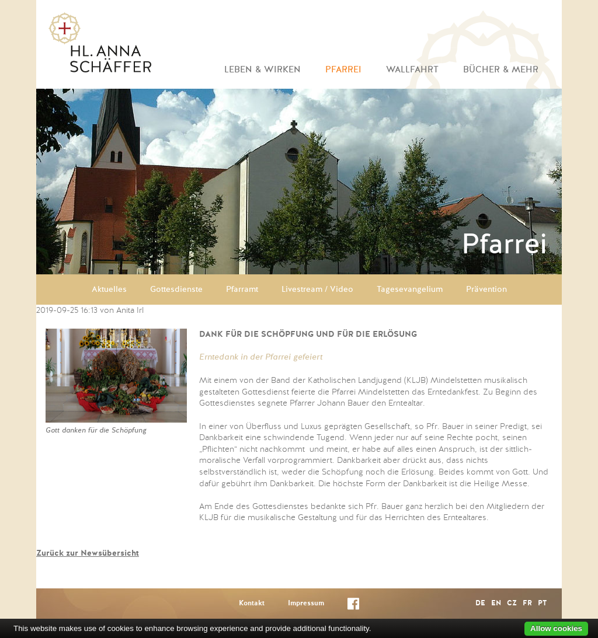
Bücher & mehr (500, 69)
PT (542, 603)
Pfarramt (242, 289)
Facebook (353, 606)
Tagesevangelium (410, 289)
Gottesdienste (176, 289)
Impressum (306, 603)
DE (480, 603)
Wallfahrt (412, 69)
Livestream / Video (317, 289)
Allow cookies (556, 628)
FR (527, 603)
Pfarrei (343, 69)
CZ (512, 603)
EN (496, 603)
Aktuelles (109, 289)
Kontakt (252, 603)
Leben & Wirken (262, 69)
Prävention (486, 289)
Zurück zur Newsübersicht (87, 553)
